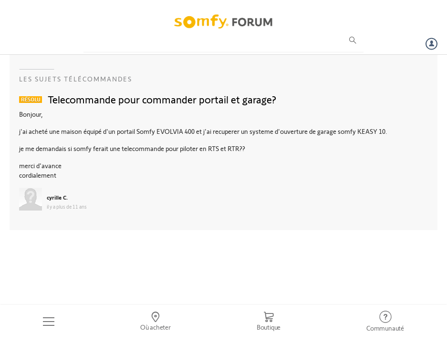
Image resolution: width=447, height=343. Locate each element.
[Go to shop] (268, 321)
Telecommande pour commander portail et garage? (162, 99)
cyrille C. (57, 197)
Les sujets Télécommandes (75, 79)
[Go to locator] (155, 321)
